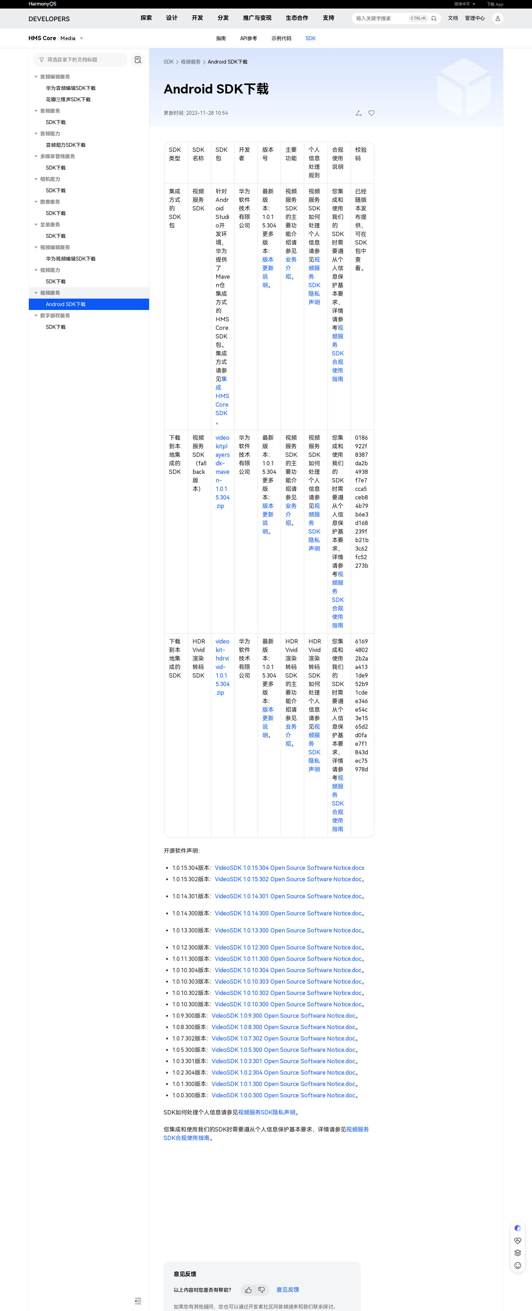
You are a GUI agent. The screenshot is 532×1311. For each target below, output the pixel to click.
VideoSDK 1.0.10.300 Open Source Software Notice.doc (288, 1004)
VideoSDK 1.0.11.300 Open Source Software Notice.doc (288, 959)
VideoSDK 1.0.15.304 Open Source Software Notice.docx (289, 868)
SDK (311, 38)
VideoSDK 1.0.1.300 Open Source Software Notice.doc (283, 1084)
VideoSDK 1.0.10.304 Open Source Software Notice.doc (288, 970)
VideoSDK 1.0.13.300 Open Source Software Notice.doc (288, 930)
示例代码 (281, 38)
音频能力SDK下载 (66, 145)
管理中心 (475, 18)
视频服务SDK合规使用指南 (338, 353)
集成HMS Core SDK (222, 396)
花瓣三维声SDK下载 (68, 99)
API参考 (248, 38)
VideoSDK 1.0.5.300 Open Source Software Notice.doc (283, 1050)
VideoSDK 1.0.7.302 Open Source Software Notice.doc (283, 1038)
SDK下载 (56, 122)
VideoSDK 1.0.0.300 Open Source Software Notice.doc (283, 1095)
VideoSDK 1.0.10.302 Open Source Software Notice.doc (288, 993)
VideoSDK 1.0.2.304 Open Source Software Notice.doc (283, 1072)
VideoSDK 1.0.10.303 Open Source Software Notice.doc (288, 981)
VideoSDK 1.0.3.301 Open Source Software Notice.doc (283, 1061)
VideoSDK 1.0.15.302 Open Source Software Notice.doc (288, 879)
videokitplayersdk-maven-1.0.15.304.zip (223, 471)
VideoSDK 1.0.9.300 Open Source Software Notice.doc (283, 1015)
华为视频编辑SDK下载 (71, 259)
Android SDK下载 (66, 304)
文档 (453, 18)
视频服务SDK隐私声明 (266, 1112)
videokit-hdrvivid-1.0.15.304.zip (223, 667)
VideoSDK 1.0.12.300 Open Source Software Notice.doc (288, 947)
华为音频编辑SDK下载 (71, 88)
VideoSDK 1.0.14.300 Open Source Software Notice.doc (288, 913)
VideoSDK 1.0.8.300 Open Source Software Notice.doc (283, 1027)
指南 (221, 38)
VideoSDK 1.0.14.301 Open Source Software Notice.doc (288, 896)
